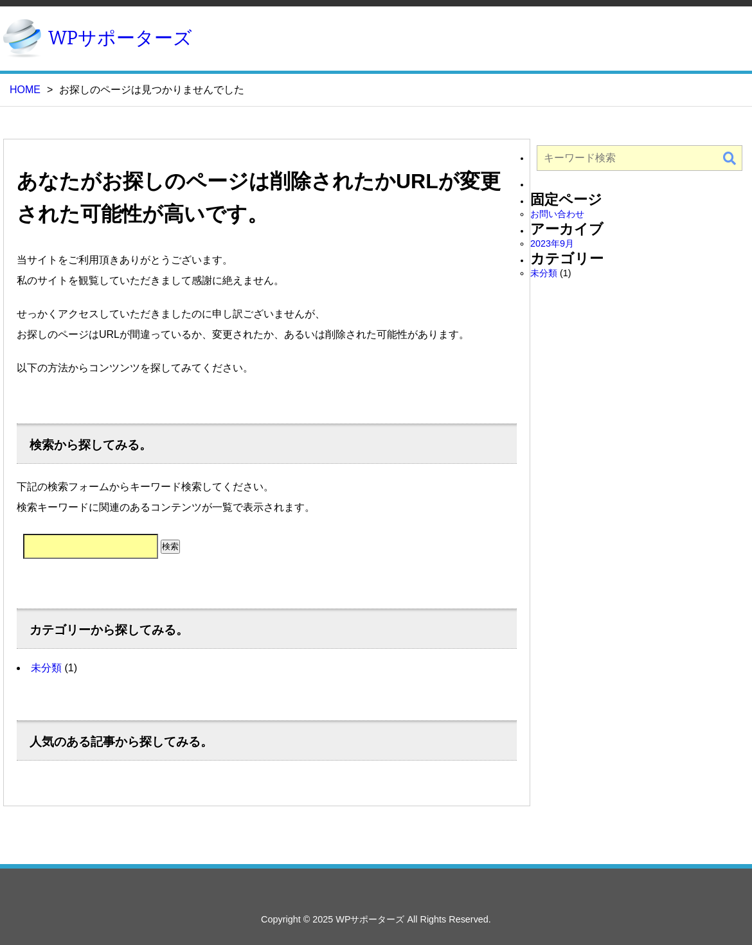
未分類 (46, 667)
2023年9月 (552, 243)
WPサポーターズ (120, 38)
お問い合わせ (557, 214)
